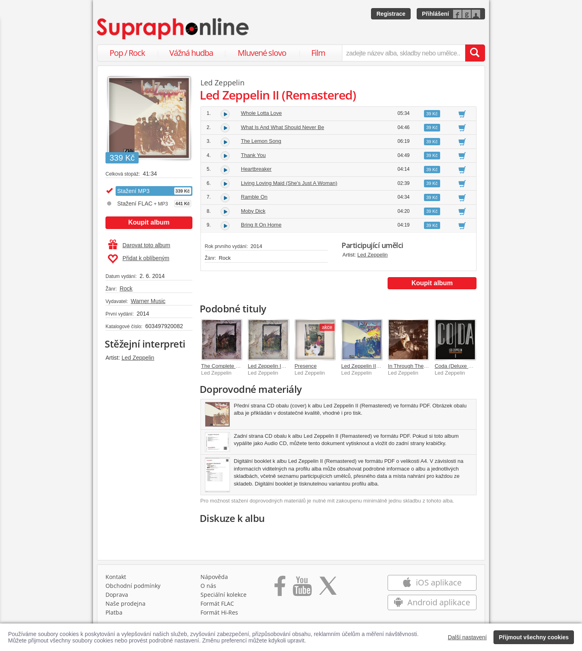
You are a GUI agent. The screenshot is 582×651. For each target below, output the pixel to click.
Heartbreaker (256, 169)
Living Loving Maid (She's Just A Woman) (289, 183)
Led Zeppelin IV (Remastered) (283, 366)
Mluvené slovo (262, 52)
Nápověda (214, 577)
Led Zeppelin (138, 357)
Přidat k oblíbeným (138, 259)
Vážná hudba (191, 52)
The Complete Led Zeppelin (233, 366)
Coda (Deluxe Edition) (460, 366)
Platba (113, 612)
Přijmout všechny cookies (534, 637)
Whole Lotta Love (261, 113)
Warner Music (148, 301)
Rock (126, 288)
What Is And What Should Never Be (282, 127)
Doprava (116, 594)
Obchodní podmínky (132, 586)
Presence (306, 366)
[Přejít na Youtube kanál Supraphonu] (302, 588)
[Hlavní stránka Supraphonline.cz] (173, 28)
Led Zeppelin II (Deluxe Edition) (378, 366)
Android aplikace (432, 602)
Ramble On (254, 197)
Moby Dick (253, 211)
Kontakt (115, 577)
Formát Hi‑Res (219, 612)
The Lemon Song (261, 141)
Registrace (390, 14)
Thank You (253, 155)
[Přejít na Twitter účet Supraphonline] (328, 588)
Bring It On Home (261, 225)
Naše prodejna (125, 603)
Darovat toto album (139, 245)
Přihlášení (435, 14)
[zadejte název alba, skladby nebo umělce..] (403, 53)
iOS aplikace (432, 582)
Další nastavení (467, 637)
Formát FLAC (217, 603)
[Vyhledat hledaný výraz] (475, 53)
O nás (208, 586)
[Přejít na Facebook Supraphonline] (280, 588)
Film (318, 52)
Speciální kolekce (223, 594)
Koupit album (148, 222)
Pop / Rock (127, 52)
